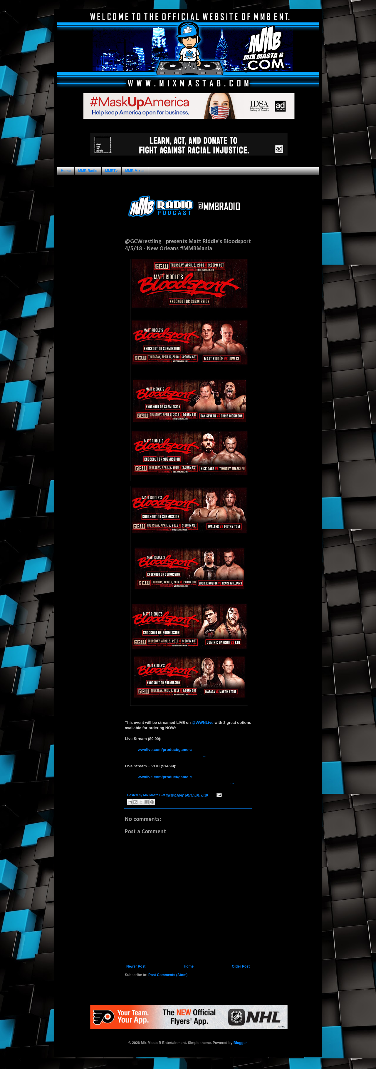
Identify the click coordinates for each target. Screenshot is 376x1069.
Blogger (240, 1043)
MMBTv (111, 171)
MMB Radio (87, 171)
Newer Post (135, 966)
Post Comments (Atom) (167, 975)
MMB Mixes (134, 171)
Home (65, 171)
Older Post (241, 966)
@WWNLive (203, 722)
